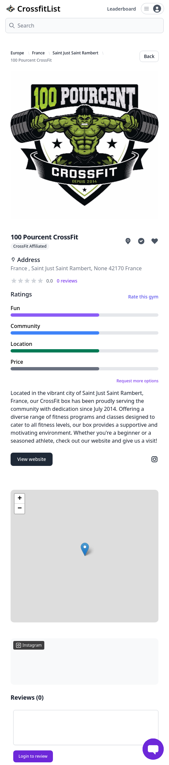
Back (149, 56)
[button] (85, 549)
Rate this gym (143, 296)
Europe (17, 53)
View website (31, 459)
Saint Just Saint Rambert (75, 53)
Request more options (137, 381)
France (38, 53)
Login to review (33, 756)
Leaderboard (121, 9)
